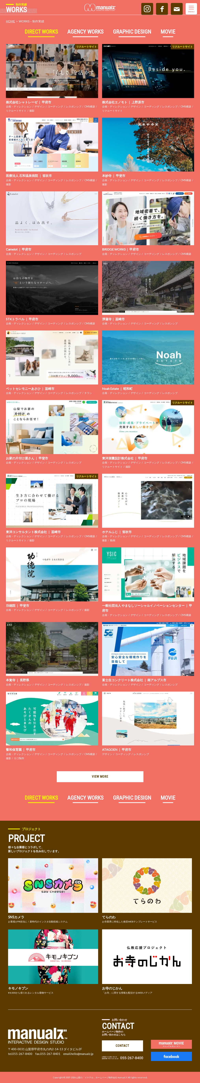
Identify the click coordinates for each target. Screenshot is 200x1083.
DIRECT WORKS (41, 31)
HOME (10, 21)
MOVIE (168, 31)
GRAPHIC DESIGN (132, 31)
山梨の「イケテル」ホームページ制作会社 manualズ (101, 1077)
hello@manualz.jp (82, 1053)
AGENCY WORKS (85, 31)
